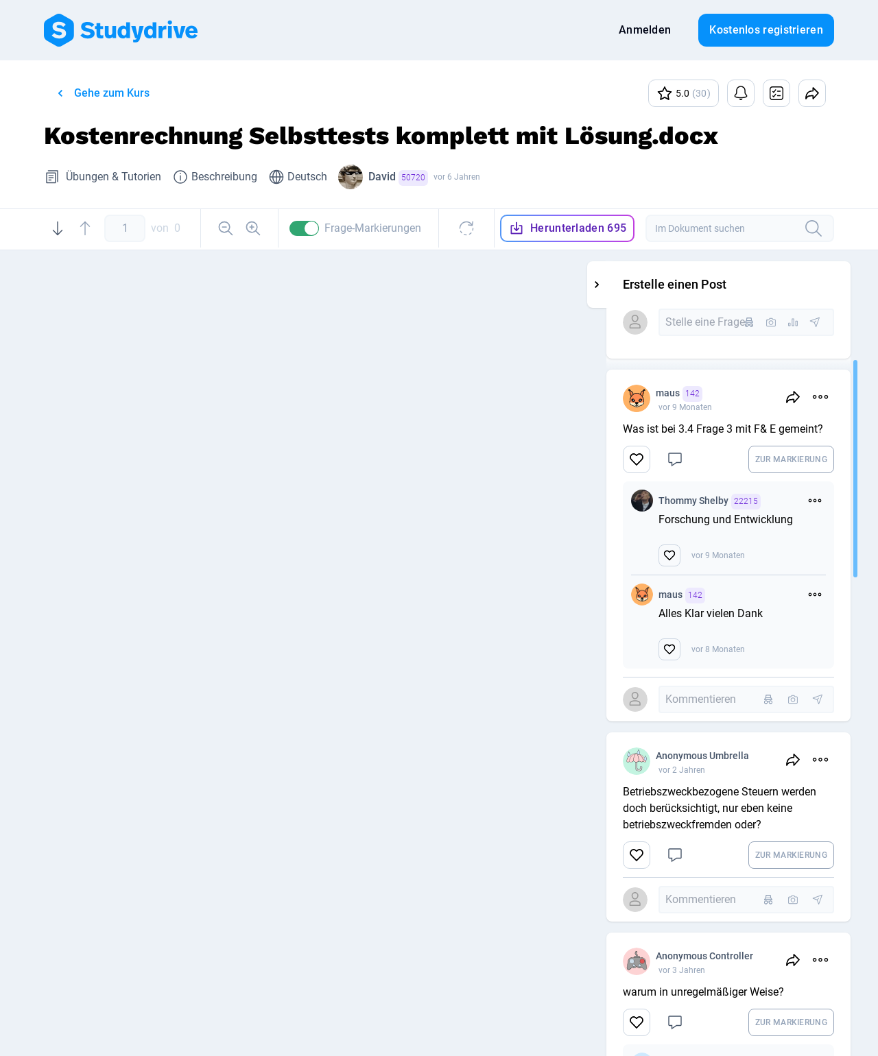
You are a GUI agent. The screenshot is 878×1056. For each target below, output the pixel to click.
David (398, 178)
